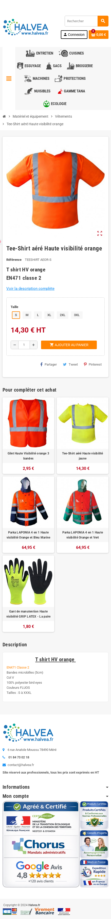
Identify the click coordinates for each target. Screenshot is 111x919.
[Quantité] (24, 345)
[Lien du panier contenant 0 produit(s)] (98, 34)
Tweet (70, 364)
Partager (48, 364)
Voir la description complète (30, 288)
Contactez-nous (16, 4)
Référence (14, 260)
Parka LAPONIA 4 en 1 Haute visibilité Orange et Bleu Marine (28, 535)
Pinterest (93, 364)
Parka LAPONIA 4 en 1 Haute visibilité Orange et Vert (82, 535)
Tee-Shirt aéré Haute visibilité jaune (82, 456)
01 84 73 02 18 (44, 4)
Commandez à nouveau (89, 4)
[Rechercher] (86, 21)
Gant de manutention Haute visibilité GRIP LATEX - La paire (28, 614)
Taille (14, 307)
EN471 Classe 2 (18, 667)
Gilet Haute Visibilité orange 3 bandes (28, 456)
